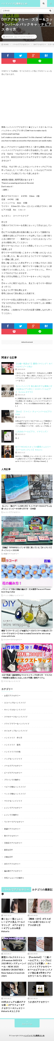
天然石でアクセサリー (13, 843)
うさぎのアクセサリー (38, 1002)
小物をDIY (8, 857)
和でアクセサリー (11, 836)
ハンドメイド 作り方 (13, 737)
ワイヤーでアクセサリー (13, 639)
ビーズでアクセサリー (13, 773)
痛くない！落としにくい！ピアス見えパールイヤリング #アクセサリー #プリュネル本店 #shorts (13, 925)
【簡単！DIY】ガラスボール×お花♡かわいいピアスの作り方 (39, 922)
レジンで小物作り (11, 815)
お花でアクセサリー (12, 695)
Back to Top (27, 1024)
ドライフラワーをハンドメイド (16, 723)
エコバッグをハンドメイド (15, 702)
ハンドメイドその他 (12, 752)
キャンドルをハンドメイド (15, 709)
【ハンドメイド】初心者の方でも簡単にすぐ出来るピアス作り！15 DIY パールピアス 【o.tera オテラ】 (33, 389)
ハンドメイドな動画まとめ (34, 1035)
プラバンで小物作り (12, 780)
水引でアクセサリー (12, 864)
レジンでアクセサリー (12, 512)
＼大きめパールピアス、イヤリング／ (31, 431)
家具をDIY (8, 850)
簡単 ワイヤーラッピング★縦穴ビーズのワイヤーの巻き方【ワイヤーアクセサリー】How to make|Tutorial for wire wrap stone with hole (26, 633)
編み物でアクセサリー (13, 871)
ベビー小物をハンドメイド (15, 787)
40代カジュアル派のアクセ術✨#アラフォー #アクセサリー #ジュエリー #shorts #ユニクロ (13, 1007)
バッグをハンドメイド (13, 759)
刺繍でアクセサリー (11, 553)
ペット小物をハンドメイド (14, 595)
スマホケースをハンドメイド (16, 717)
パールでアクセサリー (25, 36)
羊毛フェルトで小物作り (14, 878)
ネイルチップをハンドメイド (16, 731)
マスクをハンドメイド (12, 681)
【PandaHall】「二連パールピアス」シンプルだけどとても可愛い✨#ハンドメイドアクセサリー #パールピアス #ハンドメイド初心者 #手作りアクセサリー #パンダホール (40, 966)
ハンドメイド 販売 (12, 745)
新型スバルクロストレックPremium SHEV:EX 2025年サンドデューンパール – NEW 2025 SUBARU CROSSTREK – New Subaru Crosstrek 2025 (13, 966)
